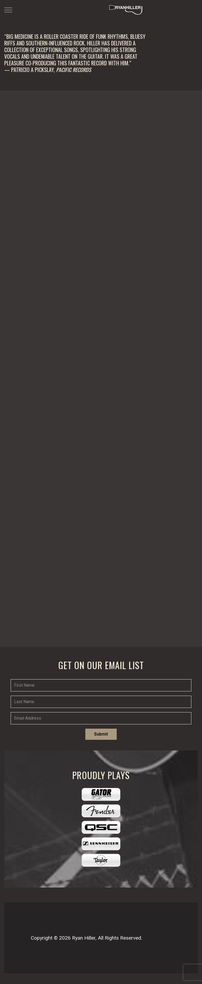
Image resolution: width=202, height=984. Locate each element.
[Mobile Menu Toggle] (8, 10)
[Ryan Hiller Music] (125, 10)
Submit (101, 734)
